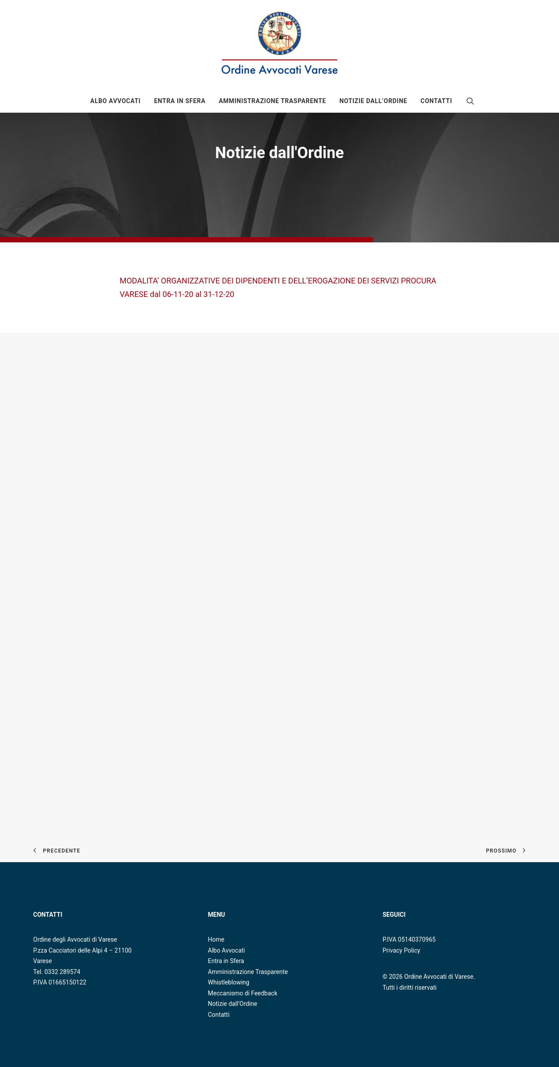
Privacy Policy (401, 950)
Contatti (436, 100)
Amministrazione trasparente (272, 100)
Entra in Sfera (180, 100)
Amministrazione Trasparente (248, 971)
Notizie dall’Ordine (232, 1003)
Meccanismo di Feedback (242, 993)
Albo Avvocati (115, 100)
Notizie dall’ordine (373, 100)
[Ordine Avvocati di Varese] (279, 44)
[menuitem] (115, 101)
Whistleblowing (228, 982)
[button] (470, 101)
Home (216, 939)
